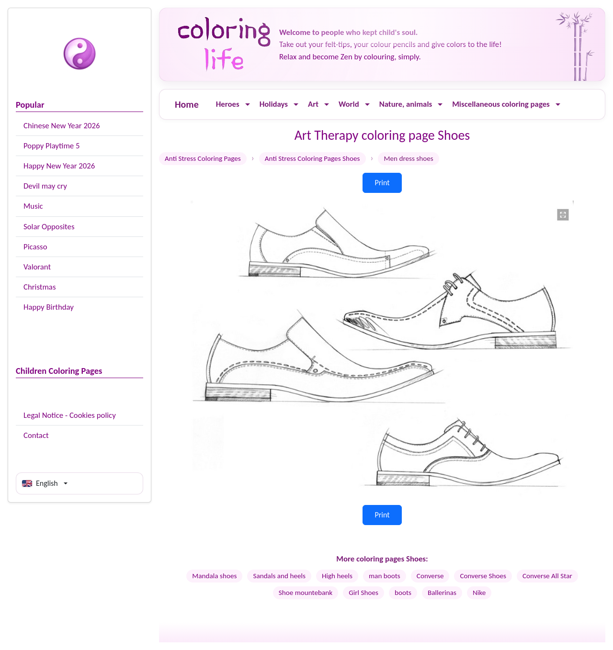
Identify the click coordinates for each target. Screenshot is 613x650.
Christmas (39, 287)
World (349, 104)
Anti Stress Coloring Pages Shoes (312, 158)
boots (403, 592)
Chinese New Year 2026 (61, 126)
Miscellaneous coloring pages (501, 104)
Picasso (35, 247)
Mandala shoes (214, 576)
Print (382, 182)
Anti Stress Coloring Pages (203, 158)
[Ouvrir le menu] (247, 104)
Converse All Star (547, 576)
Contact (36, 435)
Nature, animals (405, 104)
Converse (430, 576)
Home (187, 104)
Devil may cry (45, 186)
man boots (384, 576)
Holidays (274, 104)
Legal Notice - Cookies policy (69, 415)
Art (313, 104)
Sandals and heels (279, 576)
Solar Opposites (48, 227)
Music (33, 206)
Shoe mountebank (306, 592)
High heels (337, 576)
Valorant (37, 267)
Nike (479, 592)
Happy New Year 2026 (59, 166)
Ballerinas (442, 592)
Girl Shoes (363, 592)
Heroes (227, 104)
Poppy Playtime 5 (51, 146)
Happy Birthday (48, 307)
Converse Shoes (483, 576)
